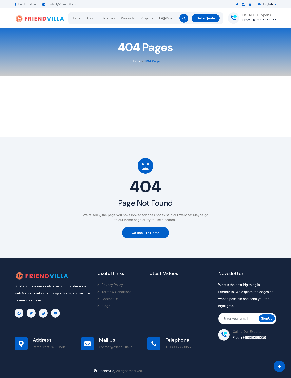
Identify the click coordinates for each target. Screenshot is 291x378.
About (91, 18)
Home (75, 18)
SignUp (266, 318)
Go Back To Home (145, 233)
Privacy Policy (110, 285)
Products (128, 18)
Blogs (103, 306)
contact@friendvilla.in (59, 4)
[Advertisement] (145, 106)
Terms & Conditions (114, 292)
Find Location (25, 4)
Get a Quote (205, 18)
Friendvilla (104, 371)
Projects (147, 18)
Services (108, 18)
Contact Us (108, 299)
